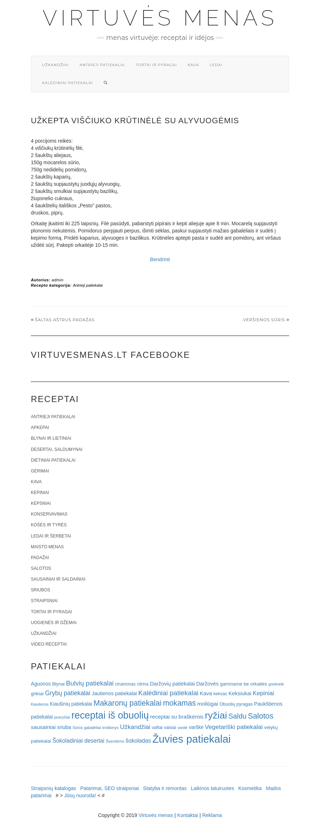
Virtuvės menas (160, 18)
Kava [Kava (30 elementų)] (206, 693)
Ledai (216, 65)
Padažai (40, 557)
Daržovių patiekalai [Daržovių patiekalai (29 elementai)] (172, 684)
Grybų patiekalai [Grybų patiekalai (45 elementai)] (67, 693)
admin (57, 280)
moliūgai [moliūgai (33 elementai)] (207, 704)
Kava (193, 65)
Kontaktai (187, 815)
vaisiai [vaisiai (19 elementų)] (170, 727)
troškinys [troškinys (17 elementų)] (110, 727)
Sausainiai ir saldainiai (58, 579)
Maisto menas (47, 546)
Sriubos (40, 589)
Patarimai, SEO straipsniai (109, 788)
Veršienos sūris (264, 319)
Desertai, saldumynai (57, 449)
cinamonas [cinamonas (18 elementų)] (125, 684)
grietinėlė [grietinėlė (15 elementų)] (276, 684)
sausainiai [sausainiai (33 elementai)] (43, 727)
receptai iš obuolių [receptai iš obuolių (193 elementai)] (110, 715)
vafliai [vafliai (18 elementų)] (157, 727)
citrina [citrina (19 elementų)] (143, 684)
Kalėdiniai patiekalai (67, 82)
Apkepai (40, 427)
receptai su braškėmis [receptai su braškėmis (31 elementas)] (176, 717)
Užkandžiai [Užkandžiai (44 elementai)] (135, 726)
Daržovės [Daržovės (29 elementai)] (207, 684)
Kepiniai (40, 492)
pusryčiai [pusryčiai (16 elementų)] (62, 717)
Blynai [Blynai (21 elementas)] (58, 684)
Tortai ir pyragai (156, 65)
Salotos (41, 568)
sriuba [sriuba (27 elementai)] (64, 727)
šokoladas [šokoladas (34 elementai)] (138, 741)
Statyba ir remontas (165, 788)
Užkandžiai (55, 65)
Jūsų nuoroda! (80, 795)
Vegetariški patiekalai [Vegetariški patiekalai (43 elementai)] (234, 726)
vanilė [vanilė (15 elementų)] (183, 727)
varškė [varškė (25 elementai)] (196, 727)
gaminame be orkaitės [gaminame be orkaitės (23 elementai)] (243, 684)
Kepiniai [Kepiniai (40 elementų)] (263, 693)
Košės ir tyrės (49, 524)
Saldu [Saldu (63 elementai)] (237, 716)
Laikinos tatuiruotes (212, 788)
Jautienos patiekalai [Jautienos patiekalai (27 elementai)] (114, 693)
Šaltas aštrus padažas (65, 319)
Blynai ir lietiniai (51, 438)
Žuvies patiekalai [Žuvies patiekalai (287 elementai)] (191, 739)
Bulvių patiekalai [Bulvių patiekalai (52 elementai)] (90, 683)
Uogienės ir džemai (53, 622)
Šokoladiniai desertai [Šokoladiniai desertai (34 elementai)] (78, 741)
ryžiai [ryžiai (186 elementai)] (216, 715)
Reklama (212, 815)
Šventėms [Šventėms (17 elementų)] (115, 741)
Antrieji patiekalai (102, 65)
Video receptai (49, 644)
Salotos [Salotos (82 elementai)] (260, 716)
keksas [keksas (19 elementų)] (220, 693)
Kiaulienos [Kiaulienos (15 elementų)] (39, 704)
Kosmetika (250, 788)
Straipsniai (44, 600)
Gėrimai (40, 471)
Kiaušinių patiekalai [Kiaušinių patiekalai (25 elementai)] (71, 704)
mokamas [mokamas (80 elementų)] (179, 703)
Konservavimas (49, 514)
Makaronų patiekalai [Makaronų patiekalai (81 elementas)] (127, 703)
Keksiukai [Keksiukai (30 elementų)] (240, 693)
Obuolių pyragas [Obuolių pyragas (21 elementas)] (236, 704)
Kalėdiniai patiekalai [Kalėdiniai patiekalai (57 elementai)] (168, 693)
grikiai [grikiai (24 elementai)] (37, 693)
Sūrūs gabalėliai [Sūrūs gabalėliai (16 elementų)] (86, 727)
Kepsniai (41, 503)
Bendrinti (160, 259)
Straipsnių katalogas (53, 788)
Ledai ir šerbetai (51, 536)
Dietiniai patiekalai (53, 460)
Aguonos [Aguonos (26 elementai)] (41, 684)
